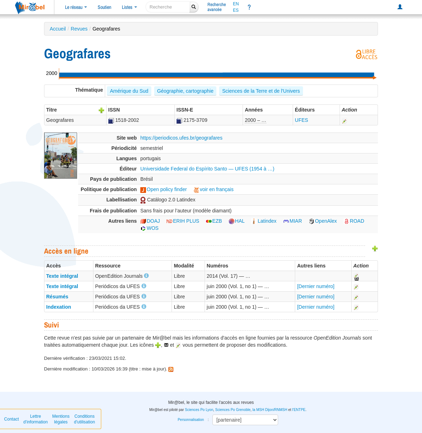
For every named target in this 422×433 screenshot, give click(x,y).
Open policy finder (163, 189)
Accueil (58, 29)
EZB (214, 221)
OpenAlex (323, 221)
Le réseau (76, 7)
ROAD (353, 221)
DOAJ (150, 221)
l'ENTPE (298, 410)
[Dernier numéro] (315, 286)
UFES (301, 120)
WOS (149, 228)
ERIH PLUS (183, 221)
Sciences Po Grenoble (233, 410)
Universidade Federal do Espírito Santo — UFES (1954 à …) (207, 169)
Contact (11, 419)
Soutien (104, 7)
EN (236, 3)
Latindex (263, 221)
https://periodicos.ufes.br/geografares (181, 138)
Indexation (58, 307)
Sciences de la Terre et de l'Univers (261, 91)
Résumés (57, 296)
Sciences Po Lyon (199, 410)
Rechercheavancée (216, 6)
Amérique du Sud (129, 91)
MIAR (292, 221)
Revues (79, 29)
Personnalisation (191, 420)
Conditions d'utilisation (84, 419)
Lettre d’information (35, 419)
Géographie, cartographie (185, 91)
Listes (129, 7)
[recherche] (168, 7)
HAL (237, 221)
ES (236, 10)
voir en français (214, 189)
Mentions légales (61, 419)
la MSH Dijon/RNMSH (270, 410)
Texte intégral (62, 276)
